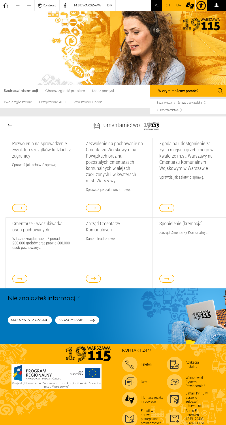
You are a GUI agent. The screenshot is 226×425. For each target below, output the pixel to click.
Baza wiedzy (164, 102)
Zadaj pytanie (70, 320)
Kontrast (47, 6)
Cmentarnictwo (169, 110)
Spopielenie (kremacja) (181, 223)
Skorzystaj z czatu (28, 320)
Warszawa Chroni (88, 102)
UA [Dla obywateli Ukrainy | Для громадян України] (178, 5)
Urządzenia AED (52, 102)
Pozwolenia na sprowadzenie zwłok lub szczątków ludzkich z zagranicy (41, 150)
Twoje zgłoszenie (18, 102)
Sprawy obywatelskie (189, 102)
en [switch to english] (168, 5)
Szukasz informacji (21, 91)
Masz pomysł (103, 91)
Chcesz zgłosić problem (65, 91)
